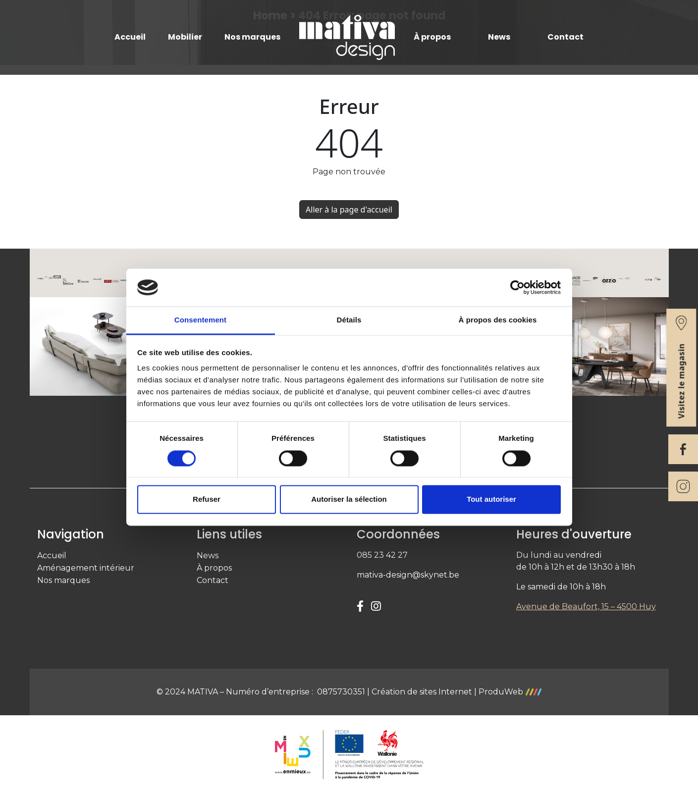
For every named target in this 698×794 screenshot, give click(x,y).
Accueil (130, 37)
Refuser (206, 499)
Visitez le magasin (681, 367)
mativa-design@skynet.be (408, 575)
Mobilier (185, 37)
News (499, 37)
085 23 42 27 (382, 555)
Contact (565, 37)
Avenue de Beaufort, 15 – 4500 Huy (586, 606)
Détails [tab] (349, 320)
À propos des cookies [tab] (498, 320)
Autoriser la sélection (349, 499)
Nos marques (252, 37)
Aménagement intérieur (85, 568)
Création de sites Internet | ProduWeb (456, 692)
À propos (432, 37)
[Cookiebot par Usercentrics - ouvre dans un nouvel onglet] (517, 287)
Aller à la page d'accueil (349, 209)
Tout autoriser (491, 499)
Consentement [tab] (200, 320)
